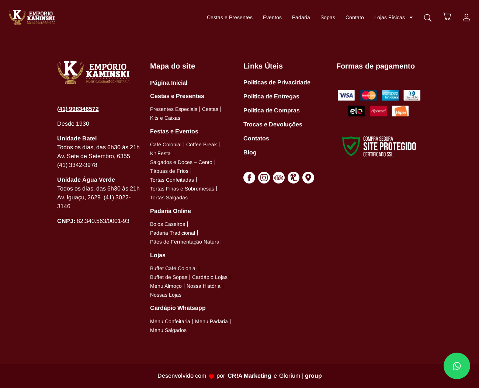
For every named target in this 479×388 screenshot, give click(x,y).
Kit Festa (160, 153)
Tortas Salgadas (169, 197)
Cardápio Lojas (210, 277)
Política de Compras (271, 110)
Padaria (300, 17)
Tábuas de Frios (169, 171)
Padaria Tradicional (172, 233)
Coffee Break (201, 144)
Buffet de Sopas (168, 277)
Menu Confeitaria (170, 321)
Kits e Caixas (165, 118)
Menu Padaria (211, 321)
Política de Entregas (271, 96)
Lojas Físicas (393, 17)
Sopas (327, 17)
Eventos (271, 17)
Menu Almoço (166, 286)
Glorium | (300, 376)
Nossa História (204, 286)
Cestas (210, 109)
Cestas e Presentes (229, 17)
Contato (354, 17)
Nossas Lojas (165, 295)
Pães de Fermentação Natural (185, 242)
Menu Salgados (168, 330)
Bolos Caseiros (167, 224)
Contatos (256, 138)
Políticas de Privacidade (276, 82)
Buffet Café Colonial (173, 268)
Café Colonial (165, 144)
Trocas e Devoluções (272, 124)
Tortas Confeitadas (172, 180)
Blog (250, 152)
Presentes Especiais (173, 109)
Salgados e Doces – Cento (181, 162)
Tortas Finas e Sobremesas (182, 189)
